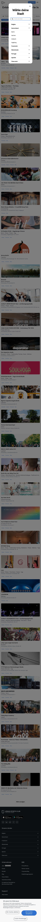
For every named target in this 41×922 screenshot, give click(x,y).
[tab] (20, 24)
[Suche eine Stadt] (20, 18)
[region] (20, 910)
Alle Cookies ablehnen (12, 912)
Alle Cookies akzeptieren (29, 913)
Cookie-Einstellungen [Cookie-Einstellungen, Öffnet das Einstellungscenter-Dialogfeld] (20, 918)
